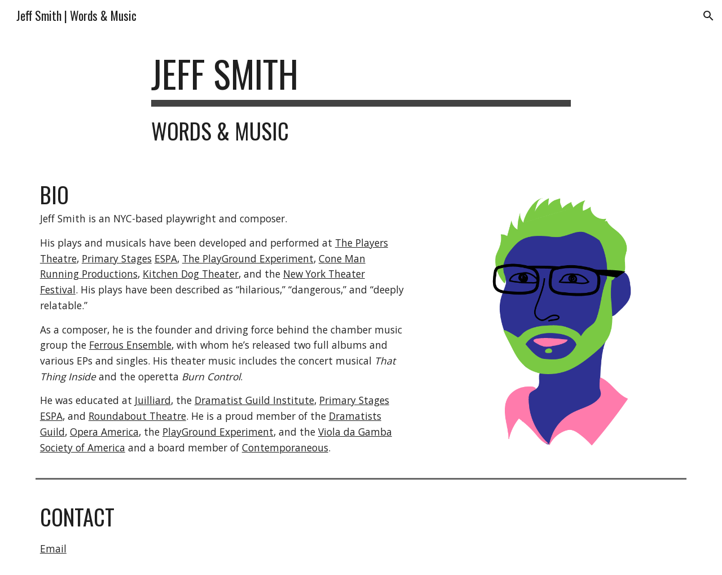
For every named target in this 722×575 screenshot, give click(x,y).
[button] (708, 15)
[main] (361, 97)
